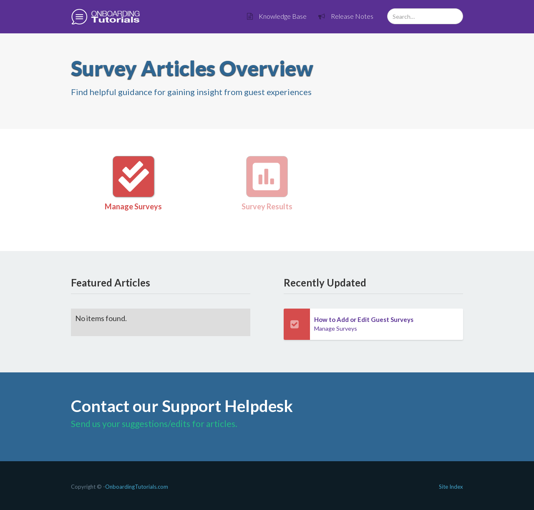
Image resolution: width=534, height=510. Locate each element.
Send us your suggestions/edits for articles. (154, 423)
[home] (105, 16)
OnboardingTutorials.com (136, 486)
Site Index (451, 486)
